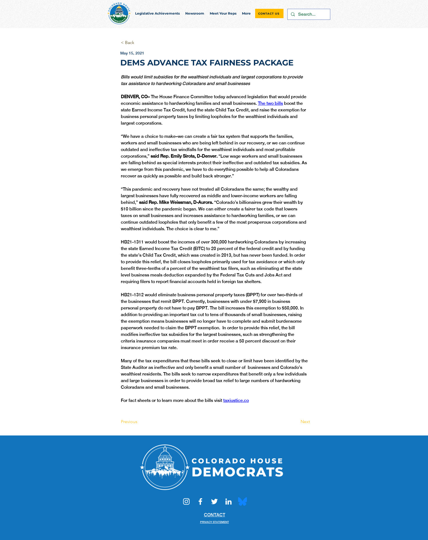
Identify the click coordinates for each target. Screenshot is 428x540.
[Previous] (139, 421)
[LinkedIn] (228, 501)
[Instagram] (186, 501)
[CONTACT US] (269, 13)
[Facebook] (200, 501)
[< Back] (139, 43)
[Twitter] (214, 501)
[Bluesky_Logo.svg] (242, 501)
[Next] (296, 421)
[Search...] (308, 14)
